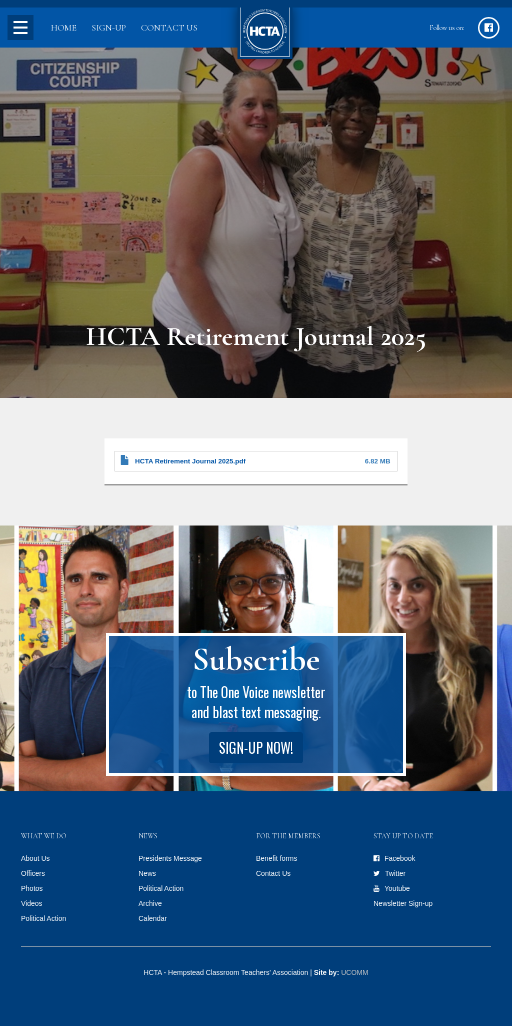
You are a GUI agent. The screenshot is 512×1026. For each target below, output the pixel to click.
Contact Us (169, 27)
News (147, 873)
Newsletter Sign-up (403, 903)
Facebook (399, 858)
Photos (32, 888)
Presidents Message (170, 858)
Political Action (43, 918)
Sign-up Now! (256, 747)
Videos (31, 903)
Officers (33, 873)
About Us (35, 858)
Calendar (152, 918)
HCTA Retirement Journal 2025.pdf (190, 461)
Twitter (395, 873)
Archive (150, 903)
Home (63, 27)
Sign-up (109, 27)
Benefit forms (276, 858)
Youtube (397, 888)
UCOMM (354, 972)
